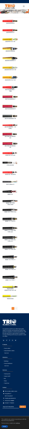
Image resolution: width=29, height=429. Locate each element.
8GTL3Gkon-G (10, 184)
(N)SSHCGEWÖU (10, 51)
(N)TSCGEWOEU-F (10, 99)
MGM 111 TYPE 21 (10, 221)
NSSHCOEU (10, 298)
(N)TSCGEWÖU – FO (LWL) (10, 127)
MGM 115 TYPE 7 (10, 280)
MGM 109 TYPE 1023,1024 (10, 203)
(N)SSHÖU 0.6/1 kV (10, 80)
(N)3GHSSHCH (10, 23)
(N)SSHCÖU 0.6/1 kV (10, 69)
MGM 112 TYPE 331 (10, 249)
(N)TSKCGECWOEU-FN (10, 146)
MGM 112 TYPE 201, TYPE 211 (10, 240)
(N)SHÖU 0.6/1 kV (10, 41)
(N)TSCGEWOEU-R (10, 109)
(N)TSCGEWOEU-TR (10, 118)
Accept (4, 426)
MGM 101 (10, 194)
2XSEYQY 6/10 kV (10, 155)
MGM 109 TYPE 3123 (10, 212)
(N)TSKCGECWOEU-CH (10, 137)
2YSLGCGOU (10, 165)
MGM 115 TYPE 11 (10, 259)
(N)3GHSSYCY (10, 32)
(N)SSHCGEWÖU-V (10, 60)
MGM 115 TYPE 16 (10, 269)
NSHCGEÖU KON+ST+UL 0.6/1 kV (10, 289)
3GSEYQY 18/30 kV (10, 174)
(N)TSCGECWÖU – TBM (10, 90)
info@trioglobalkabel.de (10, 398)
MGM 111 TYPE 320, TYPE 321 (10, 231)
